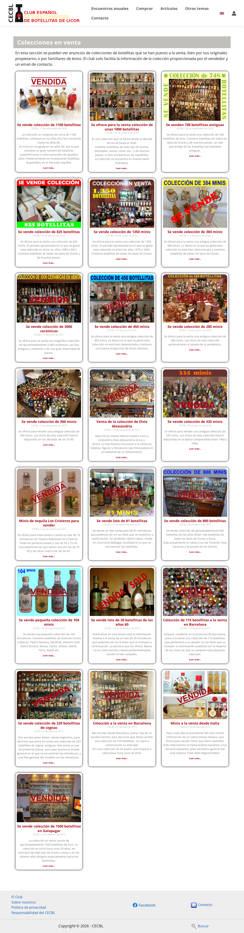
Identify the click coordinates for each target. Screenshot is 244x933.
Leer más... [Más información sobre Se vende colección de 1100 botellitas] (49, 167)
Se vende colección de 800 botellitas (195, 522)
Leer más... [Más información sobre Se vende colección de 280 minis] (195, 350)
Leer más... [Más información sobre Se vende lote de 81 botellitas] (122, 553)
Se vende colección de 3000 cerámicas (49, 329)
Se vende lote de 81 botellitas (122, 522)
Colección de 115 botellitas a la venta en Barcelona (195, 623)
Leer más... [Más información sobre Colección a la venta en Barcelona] (122, 760)
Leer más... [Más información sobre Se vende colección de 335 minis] (195, 449)
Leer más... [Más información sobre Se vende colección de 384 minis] (195, 259)
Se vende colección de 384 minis (195, 232)
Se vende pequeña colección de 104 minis (49, 623)
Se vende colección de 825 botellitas (49, 232)
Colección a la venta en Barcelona (122, 725)
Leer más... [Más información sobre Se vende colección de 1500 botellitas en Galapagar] (49, 868)
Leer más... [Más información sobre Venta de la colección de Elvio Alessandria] (122, 458)
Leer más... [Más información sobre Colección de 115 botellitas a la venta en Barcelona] (195, 661)
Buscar (199, 925)
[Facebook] (144, 904)
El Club (14, 895)
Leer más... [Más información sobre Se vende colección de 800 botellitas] (195, 553)
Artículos (169, 8)
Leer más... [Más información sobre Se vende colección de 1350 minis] (122, 259)
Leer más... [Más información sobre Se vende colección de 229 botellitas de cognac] (49, 764)
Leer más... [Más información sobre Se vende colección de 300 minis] (49, 445)
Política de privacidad (26, 906)
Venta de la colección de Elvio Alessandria (121, 424)
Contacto (99, 18)
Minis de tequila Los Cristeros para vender (49, 524)
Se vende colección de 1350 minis (122, 232)
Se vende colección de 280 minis (195, 327)
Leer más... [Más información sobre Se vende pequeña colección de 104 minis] (49, 657)
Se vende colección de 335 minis (195, 422)
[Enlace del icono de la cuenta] (234, 13)
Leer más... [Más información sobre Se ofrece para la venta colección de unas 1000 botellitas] (122, 168)
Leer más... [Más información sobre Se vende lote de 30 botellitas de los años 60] (122, 661)
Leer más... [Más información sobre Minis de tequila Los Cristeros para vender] (49, 557)
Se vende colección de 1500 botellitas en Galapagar (49, 830)
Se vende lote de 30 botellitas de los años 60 (122, 623)
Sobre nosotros (21, 900)
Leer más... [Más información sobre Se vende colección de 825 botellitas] (49, 263)
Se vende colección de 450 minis (122, 327)
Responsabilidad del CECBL (31, 912)
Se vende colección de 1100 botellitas (49, 124)
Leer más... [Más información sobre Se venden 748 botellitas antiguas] (195, 155)
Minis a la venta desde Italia (195, 725)
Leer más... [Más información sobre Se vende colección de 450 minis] (122, 354)
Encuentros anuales (109, 8)
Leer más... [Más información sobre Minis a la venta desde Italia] (195, 760)
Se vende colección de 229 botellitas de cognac (49, 727)
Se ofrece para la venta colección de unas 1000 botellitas (122, 126)
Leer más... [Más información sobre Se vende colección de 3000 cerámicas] (49, 358)
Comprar (144, 8)
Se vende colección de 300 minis (49, 422)
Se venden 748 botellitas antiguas (195, 124)
